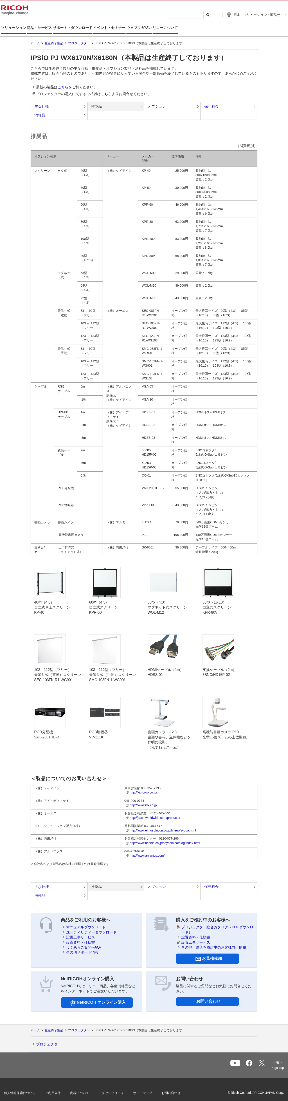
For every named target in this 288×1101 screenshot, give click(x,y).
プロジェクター (79, 37)
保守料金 (211, 101)
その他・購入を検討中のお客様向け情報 (213, 942)
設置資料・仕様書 (80, 936)
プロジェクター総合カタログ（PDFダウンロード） (217, 924)
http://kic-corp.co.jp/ (143, 787)
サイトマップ (149, 1087)
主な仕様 (41, 101)
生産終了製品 (54, 37)
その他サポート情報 (82, 947)
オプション (157, 101)
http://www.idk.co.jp (143, 799)
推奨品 (96, 101)
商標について (86, 1087)
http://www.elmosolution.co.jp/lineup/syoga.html (163, 825)
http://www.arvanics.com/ (147, 850)
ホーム (35, 37)
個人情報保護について (27, 1087)
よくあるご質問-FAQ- (83, 942)
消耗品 (39, 109)
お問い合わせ (208, 996)
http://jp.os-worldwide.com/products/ (155, 812)
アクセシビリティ (118, 1087)
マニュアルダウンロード (86, 921)
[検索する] (198, 14)
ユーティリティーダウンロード (91, 927)
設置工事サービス (80, 932)
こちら (63, 81)
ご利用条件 (60, 1087)
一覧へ (253, 1060)
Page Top (270, 1062)
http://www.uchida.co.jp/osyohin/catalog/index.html (165, 837)
